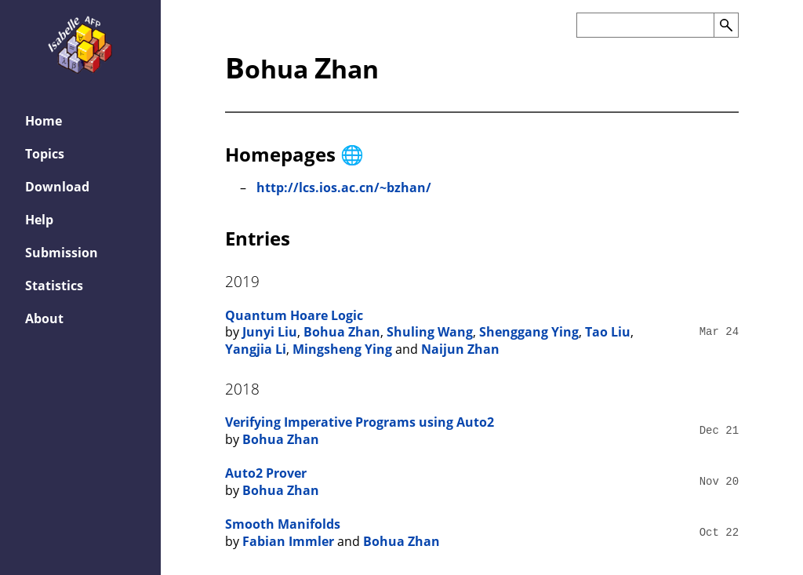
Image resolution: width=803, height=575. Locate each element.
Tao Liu (607, 331)
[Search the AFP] (645, 25)
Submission (61, 252)
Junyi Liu (269, 331)
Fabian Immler (288, 541)
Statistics (54, 285)
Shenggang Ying (529, 331)
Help (39, 219)
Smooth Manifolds (282, 524)
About (44, 318)
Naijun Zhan (460, 349)
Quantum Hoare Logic (294, 315)
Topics (44, 153)
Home (43, 120)
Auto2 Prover (266, 473)
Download (57, 186)
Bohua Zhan (341, 331)
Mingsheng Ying (342, 349)
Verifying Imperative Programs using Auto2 (359, 422)
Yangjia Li (255, 349)
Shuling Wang (430, 331)
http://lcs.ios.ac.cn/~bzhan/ (343, 187)
